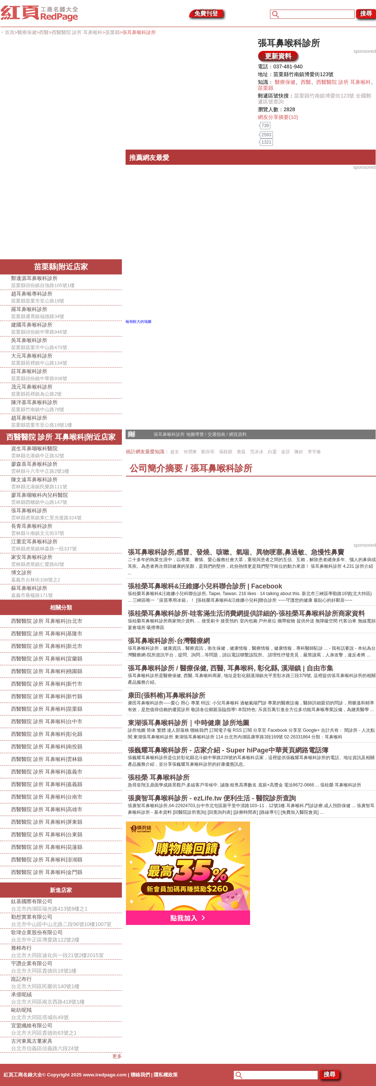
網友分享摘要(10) (278, 117)
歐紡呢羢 (66, 1014)
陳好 (298, 451)
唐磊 (241, 451)
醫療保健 (27, 32)
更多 (117, 1056)
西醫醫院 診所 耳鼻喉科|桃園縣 (46, 671)
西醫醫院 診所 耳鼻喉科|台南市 (46, 797)
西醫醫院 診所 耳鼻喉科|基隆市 (46, 633)
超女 (174, 451)
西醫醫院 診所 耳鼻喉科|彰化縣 (46, 734)
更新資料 (278, 56)
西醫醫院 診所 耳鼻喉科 (77, 32)
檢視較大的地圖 (138, 322)
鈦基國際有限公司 (66, 905)
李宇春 (314, 451)
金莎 (285, 451)
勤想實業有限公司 (66, 921)
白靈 (272, 451)
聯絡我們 (140, 1075)
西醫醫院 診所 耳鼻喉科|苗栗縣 (46, 709)
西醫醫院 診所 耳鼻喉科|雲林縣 (46, 759)
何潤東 (190, 451)
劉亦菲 (208, 451)
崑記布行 (66, 983)
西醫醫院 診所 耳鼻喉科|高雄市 (46, 809)
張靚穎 (225, 451)
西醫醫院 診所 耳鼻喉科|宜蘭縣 (46, 659)
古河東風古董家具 (66, 1045)
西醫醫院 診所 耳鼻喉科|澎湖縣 (46, 860)
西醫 (44, 32)
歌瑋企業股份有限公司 (66, 936)
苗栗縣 (112, 32)
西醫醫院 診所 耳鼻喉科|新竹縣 (46, 696)
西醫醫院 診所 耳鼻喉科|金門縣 (46, 872)
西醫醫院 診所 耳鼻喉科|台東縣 (46, 834)
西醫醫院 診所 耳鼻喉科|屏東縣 (46, 822)
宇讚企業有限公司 (66, 967)
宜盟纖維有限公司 (66, 1029)
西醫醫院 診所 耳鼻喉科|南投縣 (46, 746)
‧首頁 (7, 32)
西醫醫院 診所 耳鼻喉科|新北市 (46, 646)
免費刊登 (206, 13)
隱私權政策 (166, 1075)
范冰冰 (256, 451)
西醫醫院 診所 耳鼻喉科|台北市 (46, 621)
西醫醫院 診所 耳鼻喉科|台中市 (46, 721)
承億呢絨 (66, 998)
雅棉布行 (66, 952)
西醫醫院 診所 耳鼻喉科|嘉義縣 (46, 784)
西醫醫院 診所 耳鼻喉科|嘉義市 (46, 772)
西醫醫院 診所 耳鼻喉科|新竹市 (46, 684)
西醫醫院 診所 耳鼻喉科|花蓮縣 (46, 847)
